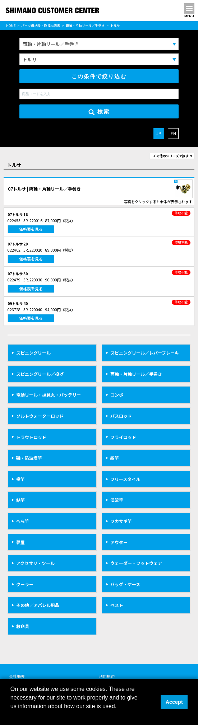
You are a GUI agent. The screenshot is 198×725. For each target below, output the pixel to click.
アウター (119, 542)
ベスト (116, 605)
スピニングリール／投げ (40, 374)
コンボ (116, 395)
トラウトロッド (31, 437)
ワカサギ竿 (121, 521)
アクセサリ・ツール (35, 563)
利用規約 (107, 676)
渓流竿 (116, 500)
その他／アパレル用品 (37, 605)
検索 (99, 111)
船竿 (114, 458)
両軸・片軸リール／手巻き (85, 25)
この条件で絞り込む (99, 76)
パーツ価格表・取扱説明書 (40, 25)
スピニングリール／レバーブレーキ (144, 353)
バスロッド (121, 416)
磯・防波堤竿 (29, 458)
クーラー (24, 584)
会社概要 (17, 676)
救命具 (22, 626)
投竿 (20, 479)
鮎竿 (20, 500)
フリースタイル (125, 479)
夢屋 (20, 542)
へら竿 (22, 521)
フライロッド (123, 437)
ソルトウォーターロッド (40, 416)
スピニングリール (33, 353)
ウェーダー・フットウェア (136, 563)
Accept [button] (174, 702)
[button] (11, 716)
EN (173, 133)
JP (158, 133)
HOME (10, 25)
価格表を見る (31, 229)
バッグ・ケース (125, 584)
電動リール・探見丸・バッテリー (48, 395)
